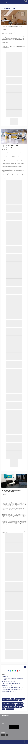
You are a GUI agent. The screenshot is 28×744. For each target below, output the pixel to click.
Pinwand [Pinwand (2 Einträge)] (8, 706)
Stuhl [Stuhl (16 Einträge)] (19, 707)
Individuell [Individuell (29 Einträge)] (22, 703)
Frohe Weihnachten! (5, 676)
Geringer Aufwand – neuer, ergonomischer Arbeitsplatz (10, 689)
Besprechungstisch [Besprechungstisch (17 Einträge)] (12, 699)
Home (1, 6)
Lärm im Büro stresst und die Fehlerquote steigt (10, 146)
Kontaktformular (12, 720)
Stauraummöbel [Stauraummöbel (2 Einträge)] (12, 707)
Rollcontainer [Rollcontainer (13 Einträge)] (14, 706)
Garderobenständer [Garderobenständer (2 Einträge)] (13, 703)
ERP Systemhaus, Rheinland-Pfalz (7, 691)
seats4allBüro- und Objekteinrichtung (6, 2)
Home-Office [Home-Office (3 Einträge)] (18, 703)
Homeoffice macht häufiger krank (12, 26)
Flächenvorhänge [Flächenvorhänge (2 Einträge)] (8, 703)
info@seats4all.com (5, 720)
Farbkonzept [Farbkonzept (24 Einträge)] (21, 702)
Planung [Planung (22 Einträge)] (11, 706)
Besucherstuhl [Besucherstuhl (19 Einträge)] (18, 699)
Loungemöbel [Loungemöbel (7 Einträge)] (4, 706)
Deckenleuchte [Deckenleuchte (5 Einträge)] (8, 702)
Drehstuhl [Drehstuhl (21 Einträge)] (12, 702)
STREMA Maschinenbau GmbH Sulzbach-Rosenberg (11, 490)
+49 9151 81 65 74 (5, 717)
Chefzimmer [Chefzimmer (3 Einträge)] (4, 702)
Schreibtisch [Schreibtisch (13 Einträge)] (7, 707)
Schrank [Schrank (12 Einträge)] (4, 707)
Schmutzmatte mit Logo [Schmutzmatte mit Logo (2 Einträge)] (20, 706)
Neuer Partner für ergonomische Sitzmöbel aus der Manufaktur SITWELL (13, 678)
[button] (9, 671)
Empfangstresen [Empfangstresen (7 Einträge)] (17, 702)
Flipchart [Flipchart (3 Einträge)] (4, 703)
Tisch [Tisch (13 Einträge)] (21, 707)
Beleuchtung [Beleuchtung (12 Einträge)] (8, 699)
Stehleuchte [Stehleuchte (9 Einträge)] (16, 707)
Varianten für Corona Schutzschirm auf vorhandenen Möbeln (11, 687)
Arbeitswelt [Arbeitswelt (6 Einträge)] (4, 699)
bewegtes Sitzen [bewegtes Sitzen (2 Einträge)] (23, 699)
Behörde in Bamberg (5, 685)
